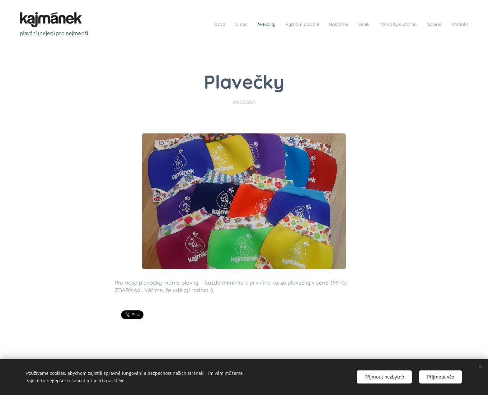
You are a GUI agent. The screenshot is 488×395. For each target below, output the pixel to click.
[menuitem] (184, 24)
